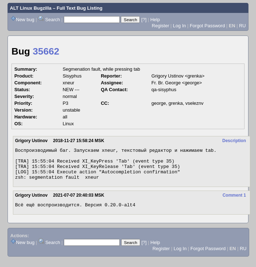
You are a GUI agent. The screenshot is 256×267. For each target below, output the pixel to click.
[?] (143, 19)
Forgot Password (207, 25)
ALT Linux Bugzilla (31, 8)
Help (155, 19)
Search (52, 19)
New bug (25, 19)
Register (160, 25)
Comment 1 (234, 201)
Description (234, 140)
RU (242, 25)
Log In (179, 25)
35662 (46, 51)
